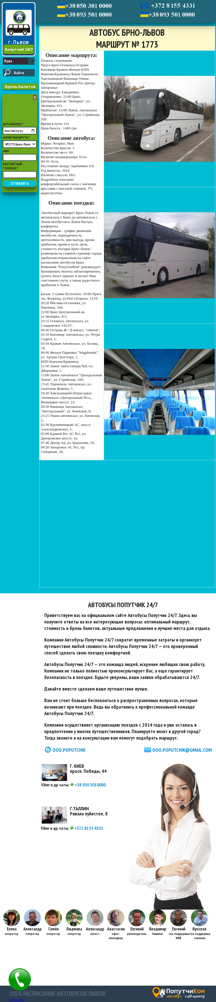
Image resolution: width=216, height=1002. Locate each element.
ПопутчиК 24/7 (18, 49)
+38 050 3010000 (88, 785)
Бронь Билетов (20, 86)
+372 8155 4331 (86, 828)
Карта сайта (16, 999)
